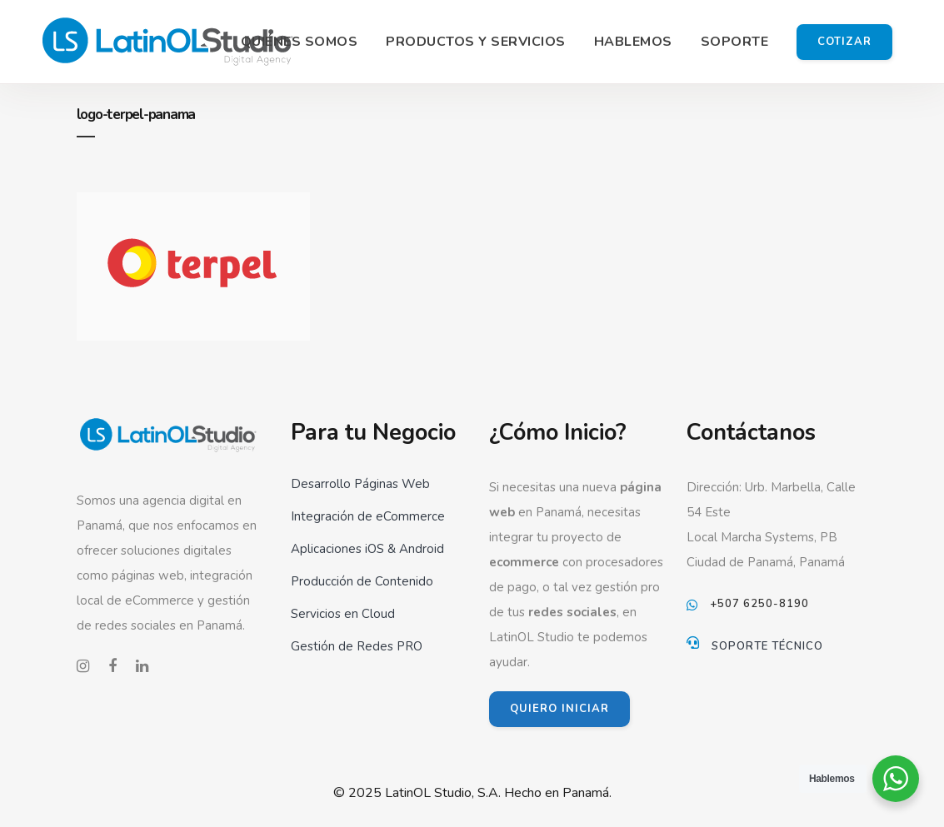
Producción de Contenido (362, 581)
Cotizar (844, 41)
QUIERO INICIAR (559, 708)
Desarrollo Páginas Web (360, 484)
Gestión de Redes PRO (356, 646)
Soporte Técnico (767, 646)
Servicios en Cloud (343, 613)
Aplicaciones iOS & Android (367, 549)
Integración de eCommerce (368, 516)
